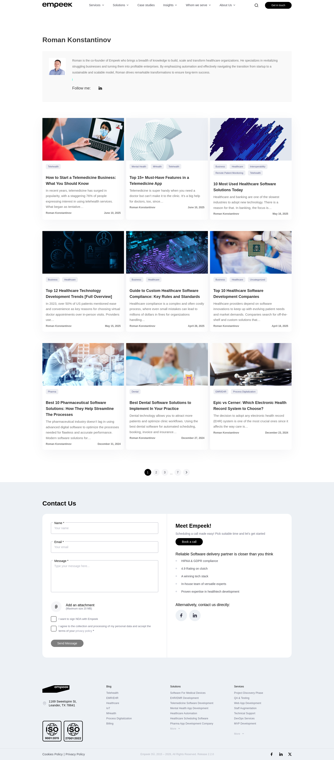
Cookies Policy (52, 754)
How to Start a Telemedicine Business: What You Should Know (81, 180)
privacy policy (83, 630)
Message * (61, 561)
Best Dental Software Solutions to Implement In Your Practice (160, 406)
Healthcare (237, 166)
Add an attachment (80, 606)
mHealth (157, 166)
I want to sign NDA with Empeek (74, 619)
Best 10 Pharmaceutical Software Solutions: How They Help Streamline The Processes (80, 409)
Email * (59, 542)
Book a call (189, 541)
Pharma (52, 391)
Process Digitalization (244, 391)
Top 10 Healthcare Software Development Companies (238, 294)
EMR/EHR (221, 391)
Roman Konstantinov (59, 212)
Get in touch (278, 5)
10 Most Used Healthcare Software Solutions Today (244, 187)
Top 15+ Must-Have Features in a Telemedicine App (159, 180)
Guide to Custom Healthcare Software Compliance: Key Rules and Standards (165, 294)
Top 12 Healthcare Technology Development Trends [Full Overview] (79, 294)
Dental (135, 391)
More (173, 728)
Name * (59, 523)
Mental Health (139, 166)
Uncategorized (257, 279)
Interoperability (257, 166)
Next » (186, 472)
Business (220, 166)
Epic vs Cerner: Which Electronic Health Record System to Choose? (249, 406)
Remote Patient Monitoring (229, 173)
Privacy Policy (75, 754)
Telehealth (53, 166)
